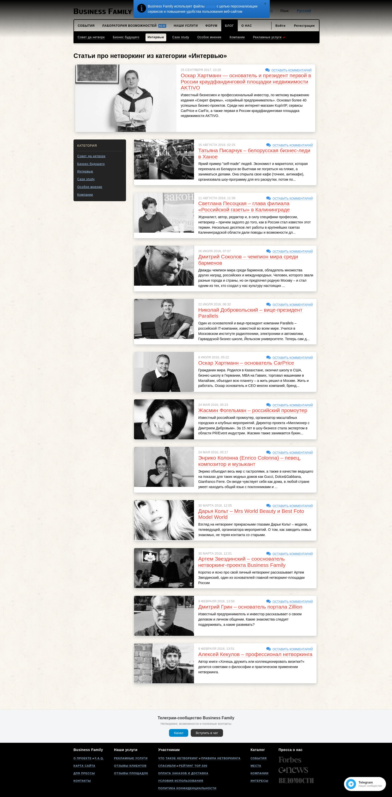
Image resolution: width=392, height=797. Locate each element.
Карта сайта (84, 765)
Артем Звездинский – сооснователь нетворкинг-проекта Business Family (242, 562)
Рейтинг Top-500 (193, 765)
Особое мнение (89, 187)
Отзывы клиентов (130, 765)
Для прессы (84, 773)
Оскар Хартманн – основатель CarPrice (246, 363)
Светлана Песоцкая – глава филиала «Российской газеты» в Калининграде (244, 206)
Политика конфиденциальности (187, 788)
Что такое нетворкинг (178, 758)
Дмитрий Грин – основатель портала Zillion (250, 607)
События (258, 758)
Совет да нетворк (91, 156)
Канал (178, 733)
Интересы (259, 780)
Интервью (85, 171)
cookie (211, 6)
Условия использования (180, 780)
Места (255, 765)
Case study (86, 179)
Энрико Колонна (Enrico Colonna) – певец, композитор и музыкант (249, 461)
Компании (85, 194)
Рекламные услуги (131, 758)
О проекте (83, 758)
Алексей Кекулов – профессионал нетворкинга (255, 654)
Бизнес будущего (91, 164)
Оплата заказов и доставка (183, 773)
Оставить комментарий (292, 70)
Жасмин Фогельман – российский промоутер (252, 410)
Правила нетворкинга (220, 758)
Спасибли (167, 765)
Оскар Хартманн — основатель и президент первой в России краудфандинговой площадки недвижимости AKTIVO (246, 81)
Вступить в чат (207, 733)
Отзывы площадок (131, 773)
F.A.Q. (99, 758)
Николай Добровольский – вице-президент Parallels (250, 313)
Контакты (82, 780)
